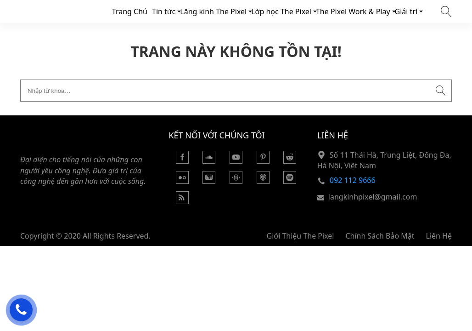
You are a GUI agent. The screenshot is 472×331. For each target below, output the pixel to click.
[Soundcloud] (208, 161)
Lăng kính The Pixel (213, 11)
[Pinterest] (263, 161)
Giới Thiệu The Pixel (300, 236)
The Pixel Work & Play (353, 11)
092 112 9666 (353, 180)
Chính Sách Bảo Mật (379, 236)
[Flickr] (182, 181)
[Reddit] (289, 161)
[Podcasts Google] (236, 181)
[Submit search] (441, 91)
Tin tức (163, 11)
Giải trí (406, 11)
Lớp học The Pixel (281, 11)
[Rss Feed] (182, 201)
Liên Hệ (439, 236)
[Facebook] (182, 161)
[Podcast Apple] (263, 181)
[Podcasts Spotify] (289, 181)
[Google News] (208, 181)
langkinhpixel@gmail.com (372, 197)
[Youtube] (236, 161)
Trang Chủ (129, 11)
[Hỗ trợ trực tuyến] (21, 309)
